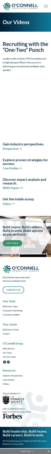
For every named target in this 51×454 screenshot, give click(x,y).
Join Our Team (9, 357)
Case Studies (8, 380)
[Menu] (46, 6)
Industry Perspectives (13, 376)
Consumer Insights (11, 315)
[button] (13, 289)
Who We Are (8, 349)
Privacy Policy (18, 444)
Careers (6, 334)
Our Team (7, 353)
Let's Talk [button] (12, 243)
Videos (6, 384)
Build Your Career (11, 329)
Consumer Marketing (12, 310)
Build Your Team (10, 306)
